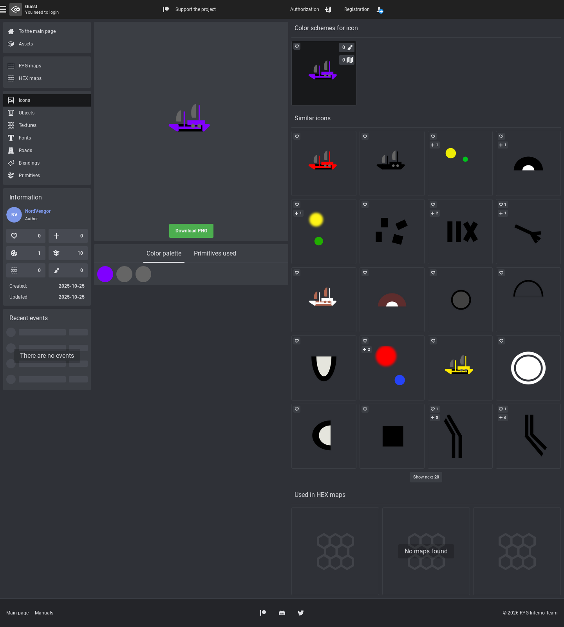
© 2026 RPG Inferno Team (530, 613)
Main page (17, 613)
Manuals (44, 613)
